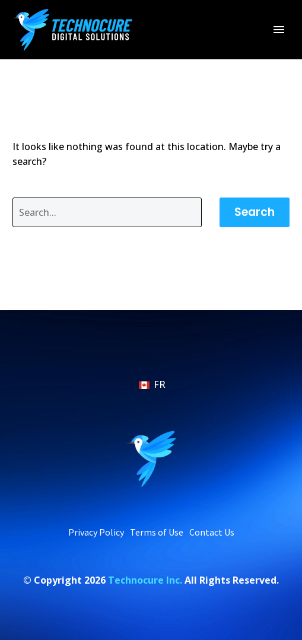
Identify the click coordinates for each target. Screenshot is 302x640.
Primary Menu (279, 29)
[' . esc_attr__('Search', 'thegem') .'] (107, 212)
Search (254, 212)
